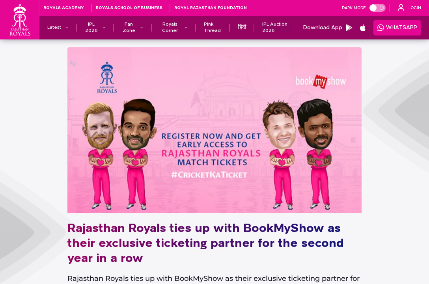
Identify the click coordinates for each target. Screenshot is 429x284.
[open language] (409, 8)
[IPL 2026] (91, 27)
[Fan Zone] (129, 27)
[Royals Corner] (170, 27)
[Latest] (54, 27)
